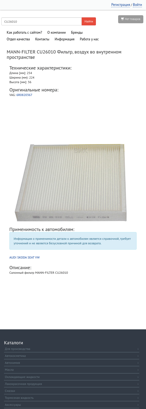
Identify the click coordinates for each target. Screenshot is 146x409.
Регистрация (120, 4)
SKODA (22, 257)
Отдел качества (18, 39)
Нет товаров (130, 19)
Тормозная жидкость (71, 397)
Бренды (77, 32)
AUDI (12, 257)
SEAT (31, 257)
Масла (71, 369)
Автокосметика (71, 355)
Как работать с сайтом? (24, 32)
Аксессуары (71, 404)
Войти (137, 4)
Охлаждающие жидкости (71, 377)
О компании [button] (56, 32)
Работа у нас (89, 39)
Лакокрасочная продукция (71, 383)
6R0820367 (24, 95)
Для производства (71, 348)
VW (37, 257)
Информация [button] (64, 39)
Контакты (42, 39)
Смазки (71, 390)
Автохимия (71, 362)
